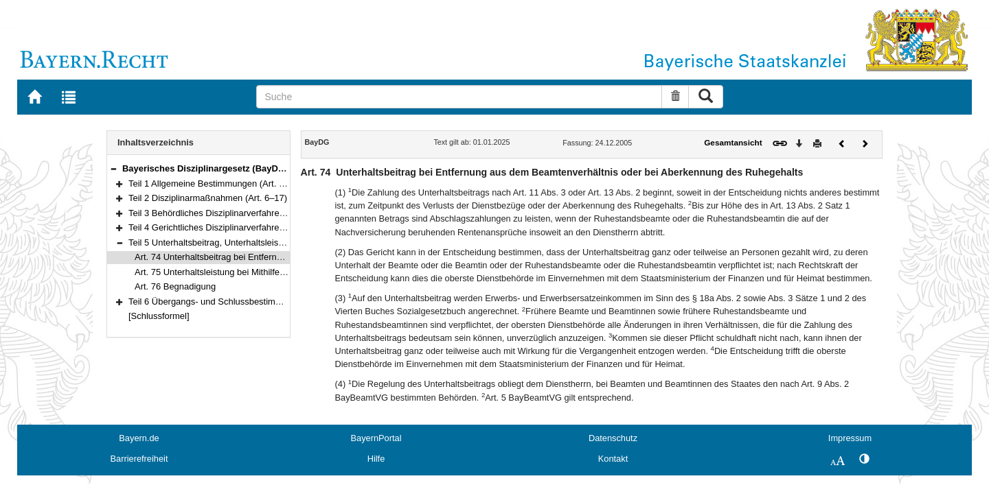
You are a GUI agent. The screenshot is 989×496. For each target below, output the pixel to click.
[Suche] (459, 96)
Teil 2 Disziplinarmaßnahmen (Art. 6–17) (207, 198)
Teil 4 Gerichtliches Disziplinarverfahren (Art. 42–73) (231, 227)
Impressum (850, 438)
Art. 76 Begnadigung (175, 286)
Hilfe (376, 458)
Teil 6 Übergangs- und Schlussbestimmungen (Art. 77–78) (242, 301)
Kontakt (613, 458)
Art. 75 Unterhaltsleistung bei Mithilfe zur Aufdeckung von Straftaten (268, 272)
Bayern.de (139, 438)
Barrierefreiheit (139, 458)
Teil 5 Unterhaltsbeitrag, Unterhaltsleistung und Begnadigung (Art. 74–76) (273, 242)
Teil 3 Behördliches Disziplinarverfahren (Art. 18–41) (231, 213)
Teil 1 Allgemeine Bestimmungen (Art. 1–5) (212, 183)
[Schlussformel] (159, 316)
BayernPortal (376, 438)
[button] (113, 168)
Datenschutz (613, 438)
